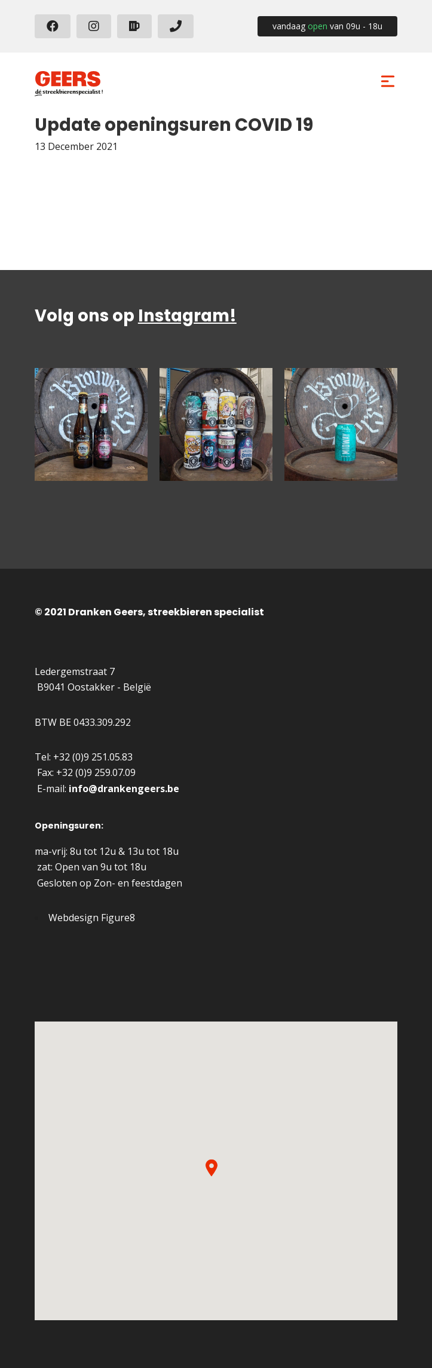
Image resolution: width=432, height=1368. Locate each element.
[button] (211, 1168)
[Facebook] (53, 26)
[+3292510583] (176, 26)
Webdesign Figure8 (91, 917)
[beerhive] (134, 26)
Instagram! (187, 315)
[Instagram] (93, 26)
